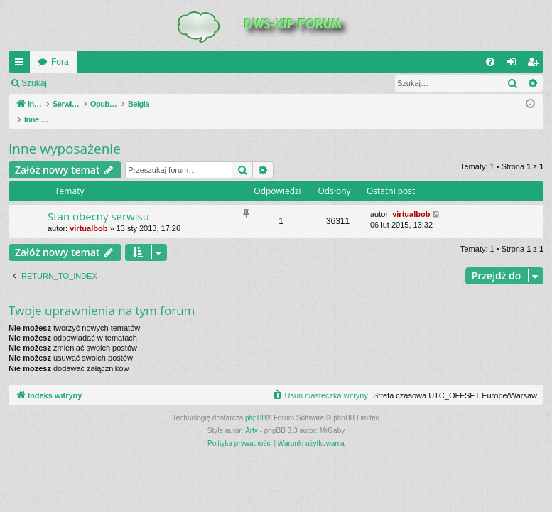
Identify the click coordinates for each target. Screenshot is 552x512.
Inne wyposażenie (65, 133)
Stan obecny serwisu (98, 201)
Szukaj (34, 83)
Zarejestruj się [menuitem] (535, 65)
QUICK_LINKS (22, 65)
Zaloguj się (88, 83)
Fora (60, 62)
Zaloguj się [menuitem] (514, 65)
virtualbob (88, 213)
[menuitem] (490, 62)
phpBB (255, 403)
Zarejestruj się (156, 83)
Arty (251, 416)
